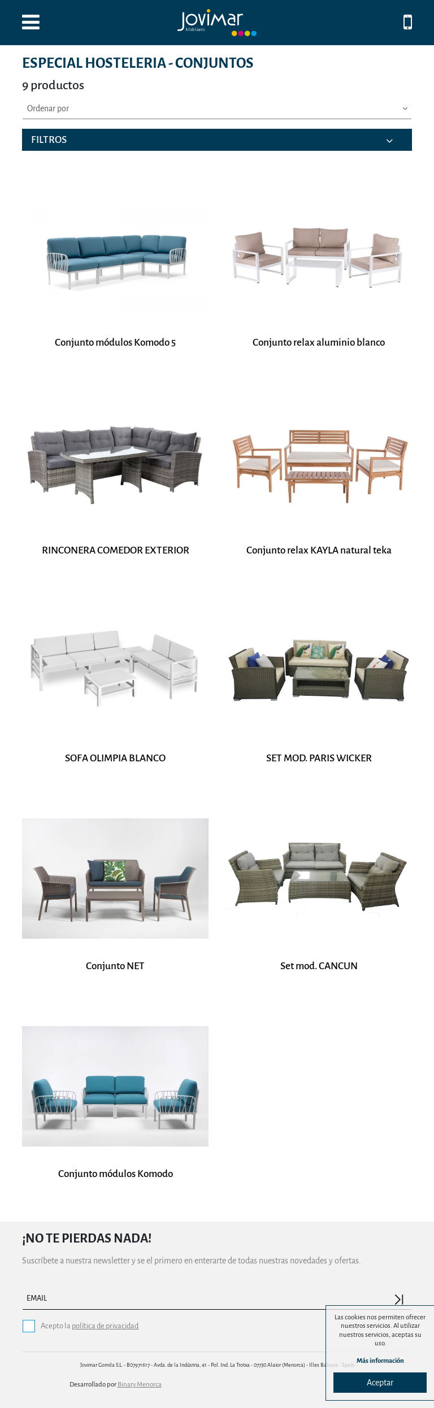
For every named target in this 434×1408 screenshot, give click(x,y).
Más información (380, 1361)
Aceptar (380, 1382)
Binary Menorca (140, 1384)
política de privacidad (105, 1326)
